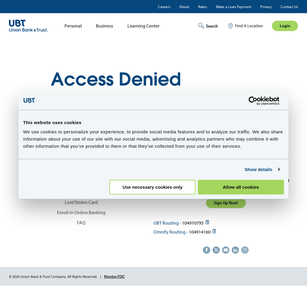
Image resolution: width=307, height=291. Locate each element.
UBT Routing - (167, 223)
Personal (73, 26)
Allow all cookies (241, 187)
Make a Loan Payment (233, 6)
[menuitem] (71, 26)
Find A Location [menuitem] (249, 25)
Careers (164, 6)
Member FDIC (114, 276)
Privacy (266, 6)
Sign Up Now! (226, 202)
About (184, 6)
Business (104, 26)
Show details (259, 169)
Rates (202, 6)
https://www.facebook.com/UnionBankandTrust (206, 250)
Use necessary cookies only (153, 187)
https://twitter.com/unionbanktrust (216, 250)
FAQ (81, 223)
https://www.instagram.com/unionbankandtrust (245, 250)
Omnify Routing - (171, 232)
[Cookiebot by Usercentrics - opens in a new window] (257, 100)
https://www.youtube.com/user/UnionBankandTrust (225, 250)
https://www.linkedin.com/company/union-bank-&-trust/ (235, 250)
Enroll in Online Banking (81, 212)
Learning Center (143, 26)
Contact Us (289, 6)
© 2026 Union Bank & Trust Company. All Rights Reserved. (53, 277)
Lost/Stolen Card (81, 202)
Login (285, 25)
